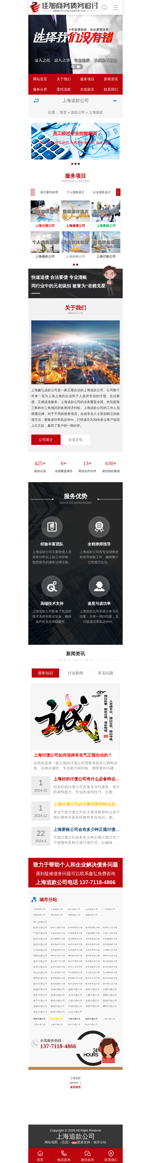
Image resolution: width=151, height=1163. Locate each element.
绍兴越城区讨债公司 (110, 939)
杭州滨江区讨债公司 (110, 928)
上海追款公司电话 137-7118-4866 (75, 882)
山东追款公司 (91, 909)
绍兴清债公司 (57, 1019)
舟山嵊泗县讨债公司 (110, 972)
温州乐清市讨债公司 (75, 944)
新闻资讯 (111, 79)
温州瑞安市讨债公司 (58, 944)
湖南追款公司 (74, 915)
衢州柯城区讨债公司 (58, 978)
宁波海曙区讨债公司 (92, 933)
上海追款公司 (57, 909)
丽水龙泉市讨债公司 (75, 984)
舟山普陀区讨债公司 (75, 972)
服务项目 (87, 79)
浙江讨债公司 (40, 922)
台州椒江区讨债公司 (110, 950)
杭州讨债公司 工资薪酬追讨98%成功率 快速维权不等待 (91, 1025)
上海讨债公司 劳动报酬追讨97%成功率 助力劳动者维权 (39, 1025)
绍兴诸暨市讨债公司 (58, 939)
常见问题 (105, 673)
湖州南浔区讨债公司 (75, 956)
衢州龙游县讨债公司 (110, 978)
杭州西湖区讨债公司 (92, 928)
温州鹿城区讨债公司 (110, 944)
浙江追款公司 (74, 909)
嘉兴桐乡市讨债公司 (92, 961)
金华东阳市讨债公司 (92, 967)
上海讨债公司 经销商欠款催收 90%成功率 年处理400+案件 (110, 1019)
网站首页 (40, 79)
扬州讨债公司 (91, 1019)
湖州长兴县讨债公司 (110, 956)
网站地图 (51, 1142)
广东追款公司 (109, 909)
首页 (63, 112)
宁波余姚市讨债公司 (58, 933)
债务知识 (45, 673)
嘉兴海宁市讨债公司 (58, 961)
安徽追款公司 (39, 915)
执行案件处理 (49, 192)
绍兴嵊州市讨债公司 (75, 939)
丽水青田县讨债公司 (92, 984)
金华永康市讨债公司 (110, 967)
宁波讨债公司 (74, 1019)
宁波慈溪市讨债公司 (75, 933)
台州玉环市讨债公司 (92, 950)
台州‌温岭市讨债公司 (75, 950)
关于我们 (64, 79)
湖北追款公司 (57, 915)
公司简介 (46, 440)
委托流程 (64, 89)
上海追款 (96, 112)
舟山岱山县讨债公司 (92, 972)
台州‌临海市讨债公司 (58, 950)
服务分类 (40, 89)
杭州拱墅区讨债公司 (75, 928)
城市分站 (99, 1142)
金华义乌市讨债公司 (75, 967)
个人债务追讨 (75, 192)
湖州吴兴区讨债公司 (58, 956)
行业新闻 (75, 673)
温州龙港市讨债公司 (92, 944)
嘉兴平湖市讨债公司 (75, 961)
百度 (65, 1142)
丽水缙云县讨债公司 (110, 984)
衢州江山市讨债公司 (92, 978)
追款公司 (78, 112)
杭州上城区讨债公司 (58, 928)
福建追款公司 (91, 915)
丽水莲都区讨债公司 (58, 984)
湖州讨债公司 (39, 1019)
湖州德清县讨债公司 (92, 956)
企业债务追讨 (102, 192)
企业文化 (75, 440)
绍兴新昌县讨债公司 (92, 939)
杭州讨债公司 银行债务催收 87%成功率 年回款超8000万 (74, 1025)
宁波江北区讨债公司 (110, 933)
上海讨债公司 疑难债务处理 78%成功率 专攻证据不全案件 (58, 1025)
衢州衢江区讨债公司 (75, 978)
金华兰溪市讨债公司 (58, 967)
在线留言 (87, 89)
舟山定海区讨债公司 (58, 972)
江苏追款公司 (39, 909)
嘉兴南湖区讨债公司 (110, 961)
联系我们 (111, 89)
